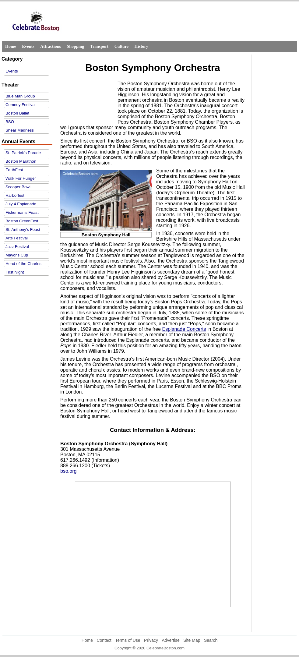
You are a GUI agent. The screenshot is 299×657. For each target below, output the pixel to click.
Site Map (191, 640)
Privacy (151, 640)
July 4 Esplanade (20, 204)
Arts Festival (16, 238)
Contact (104, 640)
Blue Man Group (20, 96)
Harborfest (14, 195)
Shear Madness (19, 130)
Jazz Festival (17, 246)
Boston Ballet (17, 113)
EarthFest (14, 170)
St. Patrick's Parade (23, 152)
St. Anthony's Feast (22, 229)
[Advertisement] (87, 100)
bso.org (68, 471)
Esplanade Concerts (184, 329)
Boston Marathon (20, 161)
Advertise (170, 640)
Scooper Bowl (17, 187)
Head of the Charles (23, 263)
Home (10, 46)
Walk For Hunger (20, 178)
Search (210, 640)
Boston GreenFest (21, 221)
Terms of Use (127, 640)
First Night (14, 272)
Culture (121, 46)
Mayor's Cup (16, 255)
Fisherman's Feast (22, 212)
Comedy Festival (20, 104)
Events (28, 46)
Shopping (75, 46)
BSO (9, 121)
